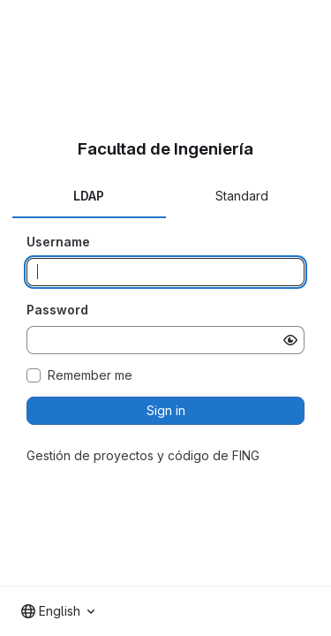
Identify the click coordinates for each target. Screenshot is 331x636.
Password (57, 309)
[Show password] (290, 340)
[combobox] (57, 611)
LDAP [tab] (88, 195)
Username (58, 241)
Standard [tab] (241, 195)
